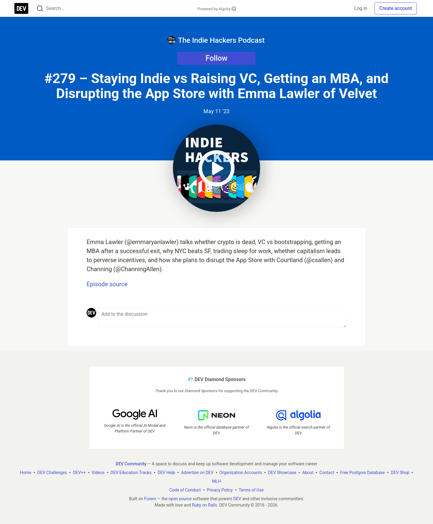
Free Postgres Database (362, 472)
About (307, 472)
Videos (98, 472)
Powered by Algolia (216, 9)
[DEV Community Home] (21, 8)
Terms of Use (251, 490)
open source (180, 498)
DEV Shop (400, 472)
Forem (150, 498)
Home (26, 472)
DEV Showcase (282, 472)
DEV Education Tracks (131, 472)
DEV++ (79, 472)
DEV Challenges (52, 472)
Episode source (107, 284)
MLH (216, 481)
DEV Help (166, 472)
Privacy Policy (220, 490)
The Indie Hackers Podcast (216, 40)
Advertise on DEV (197, 472)
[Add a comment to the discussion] (222, 317)
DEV (237, 498)
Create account (395, 8)
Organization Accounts (241, 472)
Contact (326, 472)
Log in (360, 8)
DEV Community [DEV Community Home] (131, 463)
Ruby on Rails (204, 505)
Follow (216, 58)
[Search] (40, 8)
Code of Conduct (185, 490)
